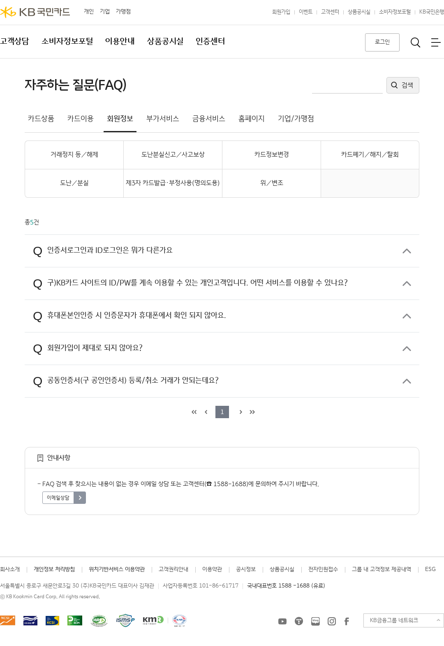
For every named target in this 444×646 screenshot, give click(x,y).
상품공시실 (359, 12)
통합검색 (415, 42)
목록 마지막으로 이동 (251, 412)
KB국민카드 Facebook (347, 621)
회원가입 (281, 12)
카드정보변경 (271, 154)
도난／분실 (74, 183)
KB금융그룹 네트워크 (394, 620)
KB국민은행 (431, 12)
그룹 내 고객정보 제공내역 (381, 569)
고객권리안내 (173, 569)
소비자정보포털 (395, 12)
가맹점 (123, 11)
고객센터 (330, 12)
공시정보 (246, 569)
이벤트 (305, 12)
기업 (105, 11)
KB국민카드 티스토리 (299, 621)
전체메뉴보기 (436, 42)
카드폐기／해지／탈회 (370, 154)
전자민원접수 (323, 569)
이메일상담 (58, 498)
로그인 (382, 42)
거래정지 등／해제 (74, 154)
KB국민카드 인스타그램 (332, 621)
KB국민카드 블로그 (315, 621)
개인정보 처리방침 (54, 569)
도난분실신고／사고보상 (173, 154)
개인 (89, 11)
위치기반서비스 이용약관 (117, 569)
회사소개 (10, 569)
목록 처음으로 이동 (193, 412)
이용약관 (212, 569)
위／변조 (271, 183)
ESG (430, 569)
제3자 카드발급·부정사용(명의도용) (173, 183)
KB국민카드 (35, 12)
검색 (407, 85)
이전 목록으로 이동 (205, 412)
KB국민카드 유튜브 (282, 621)
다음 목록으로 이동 (240, 412)
